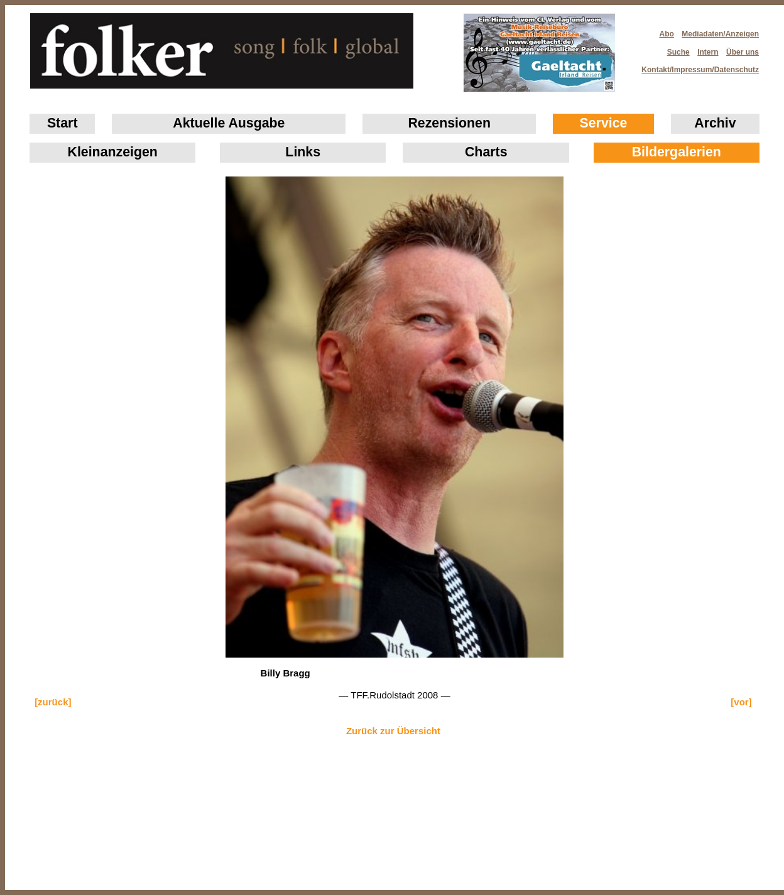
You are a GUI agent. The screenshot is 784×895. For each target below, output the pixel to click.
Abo (667, 34)
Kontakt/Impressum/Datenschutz (696, 66)
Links (302, 152)
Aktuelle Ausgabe (229, 123)
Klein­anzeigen (113, 152)
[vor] (741, 702)
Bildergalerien (676, 152)
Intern (707, 52)
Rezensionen (449, 123)
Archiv (715, 123)
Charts (486, 152)
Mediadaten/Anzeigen (720, 34)
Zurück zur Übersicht (393, 730)
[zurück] (53, 702)
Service (604, 123)
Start (62, 123)
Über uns (742, 52)
